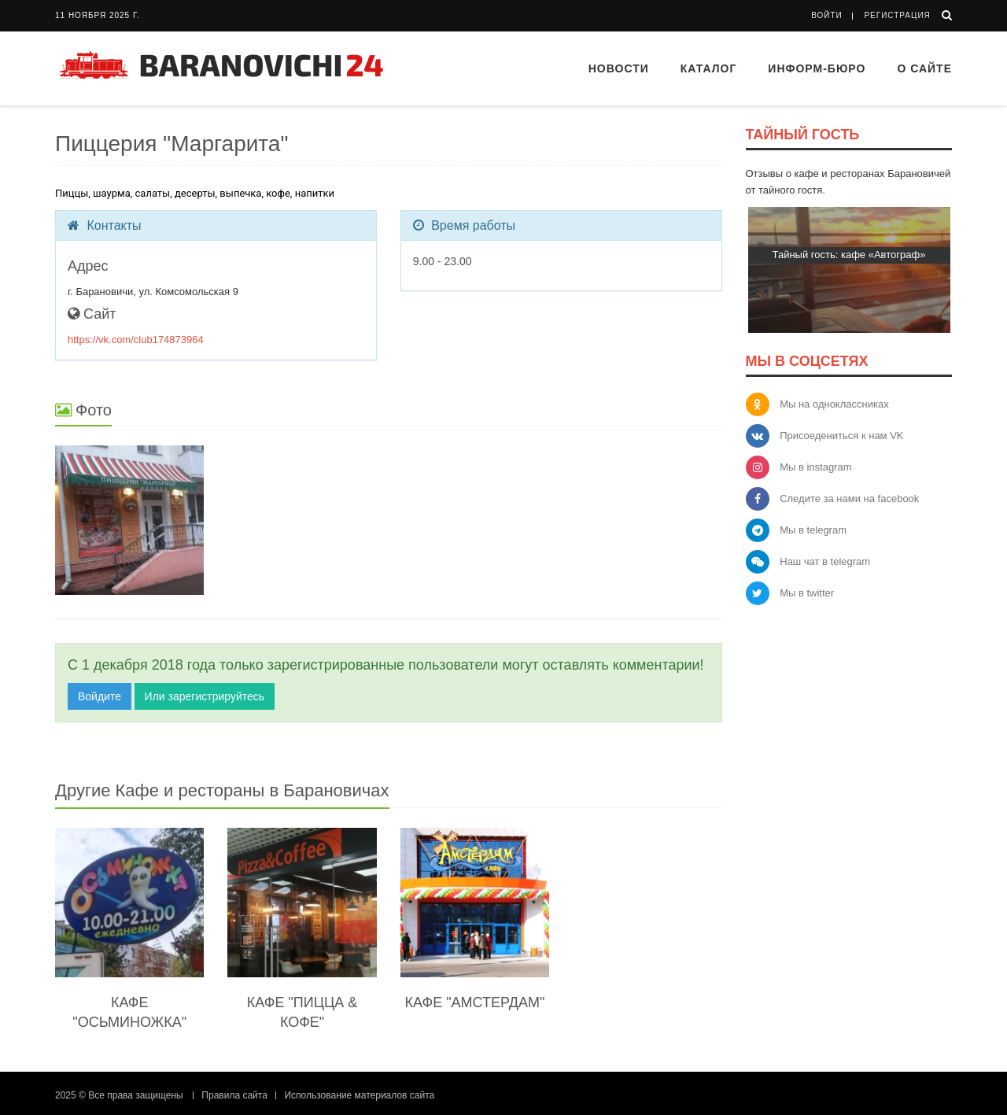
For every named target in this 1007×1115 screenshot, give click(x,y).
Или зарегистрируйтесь (204, 696)
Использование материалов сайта (359, 1095)
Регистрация (897, 15)
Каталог (709, 68)
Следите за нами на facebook (849, 498)
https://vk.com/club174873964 (136, 339)
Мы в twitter (807, 593)
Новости (618, 68)
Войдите (99, 696)
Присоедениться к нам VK (841, 435)
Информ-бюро (816, 68)
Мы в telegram (813, 530)
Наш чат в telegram (825, 561)
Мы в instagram (815, 467)
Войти (827, 15)
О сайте (924, 68)
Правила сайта (234, 1095)
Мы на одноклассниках (834, 404)
